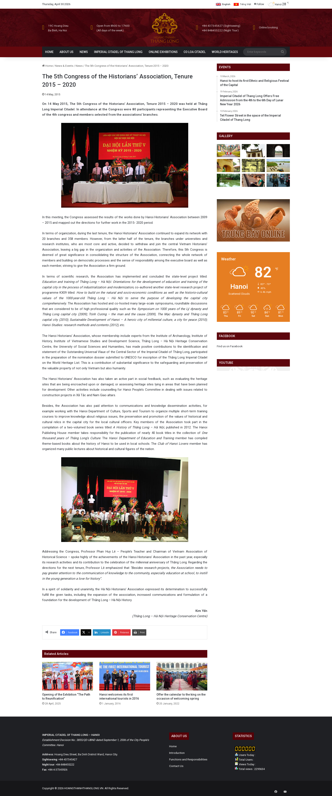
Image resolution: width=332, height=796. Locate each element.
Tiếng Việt (245, 4)
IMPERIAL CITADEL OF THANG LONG (118, 52)
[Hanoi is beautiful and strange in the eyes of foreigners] (253, 180)
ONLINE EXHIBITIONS (163, 52)
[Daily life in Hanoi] (278, 180)
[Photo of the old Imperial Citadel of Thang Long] (253, 165)
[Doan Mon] (278, 150)
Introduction (177, 752)
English (226, 4)
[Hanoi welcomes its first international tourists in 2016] (124, 676)
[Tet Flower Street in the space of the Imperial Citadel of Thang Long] (228, 150)
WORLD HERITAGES (225, 52)
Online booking (268, 27)
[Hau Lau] (253, 150)
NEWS (84, 52)
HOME (49, 52)
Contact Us (176, 766)
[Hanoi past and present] (228, 180)
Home (47, 65)
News (79, 65)
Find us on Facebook (230, 346)
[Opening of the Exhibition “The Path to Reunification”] (67, 676)
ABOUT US (66, 52)
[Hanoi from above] (278, 165)
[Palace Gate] (228, 165)
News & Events (64, 65)
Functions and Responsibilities (188, 759)
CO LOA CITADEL (195, 52)
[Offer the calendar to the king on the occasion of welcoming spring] (181, 676)
